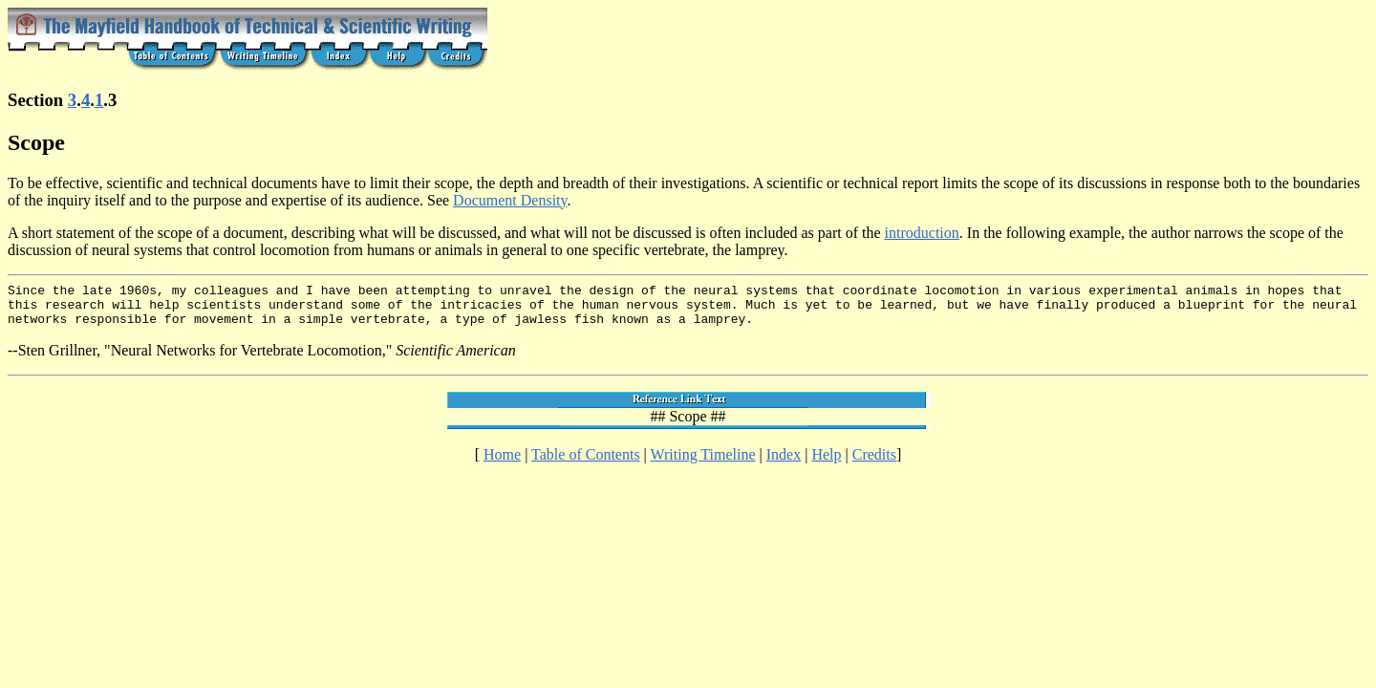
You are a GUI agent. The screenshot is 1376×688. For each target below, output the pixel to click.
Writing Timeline (703, 463)
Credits (874, 463)
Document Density (510, 200)
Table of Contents (585, 463)
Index (783, 463)
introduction (922, 233)
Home (502, 463)
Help (826, 463)
